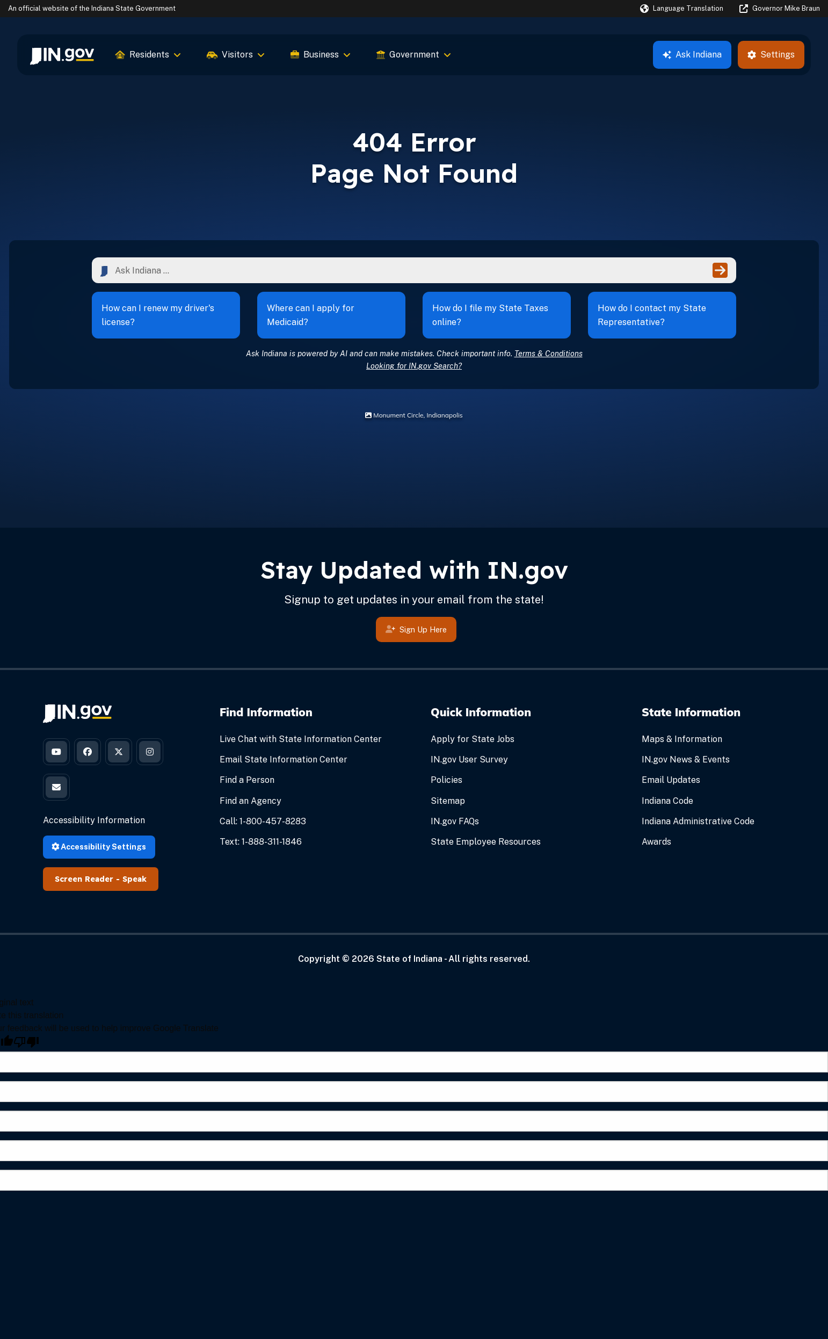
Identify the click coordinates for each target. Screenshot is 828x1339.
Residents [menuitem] (148, 54)
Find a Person (247, 780)
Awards (656, 842)
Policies (446, 780)
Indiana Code (667, 801)
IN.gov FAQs (455, 821)
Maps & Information (682, 739)
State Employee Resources (486, 842)
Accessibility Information (94, 820)
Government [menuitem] (413, 54)
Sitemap (448, 801)
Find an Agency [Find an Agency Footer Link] (250, 801)
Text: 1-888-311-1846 (261, 842)
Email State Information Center (283, 759)
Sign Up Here (416, 645)
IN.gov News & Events (686, 759)
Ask (692, 54)
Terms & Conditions (548, 353)
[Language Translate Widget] (681, 8)
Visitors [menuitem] (236, 54)
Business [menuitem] (320, 54)
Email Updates (671, 780)
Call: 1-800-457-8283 (263, 821)
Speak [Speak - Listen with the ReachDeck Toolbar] (134, 879)
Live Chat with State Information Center (301, 739)
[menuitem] (62, 55)
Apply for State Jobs (472, 739)
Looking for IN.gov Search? (414, 365)
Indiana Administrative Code (698, 821)
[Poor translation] (26, 1042)
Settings (771, 54)
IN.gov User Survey (469, 759)
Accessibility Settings (99, 846)
